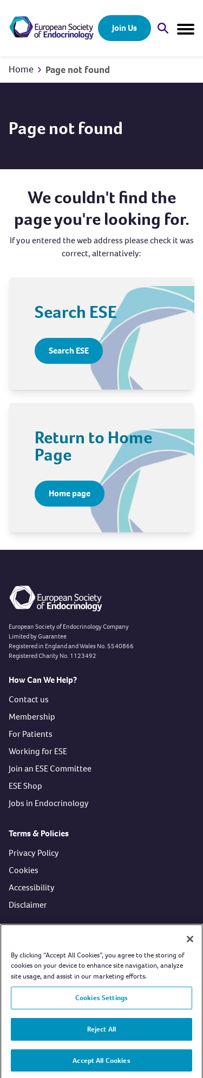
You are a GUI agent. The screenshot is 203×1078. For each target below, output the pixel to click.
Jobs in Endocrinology (49, 803)
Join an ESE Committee (50, 768)
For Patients (31, 734)
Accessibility (32, 887)
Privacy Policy (34, 853)
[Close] (190, 942)
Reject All (101, 1032)
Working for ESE (38, 751)
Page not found (77, 69)
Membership (32, 716)
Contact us (29, 699)
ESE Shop (25, 785)
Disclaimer (28, 904)
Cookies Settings (101, 1001)
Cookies (23, 870)
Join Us (124, 28)
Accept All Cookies (101, 1063)
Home (21, 69)
